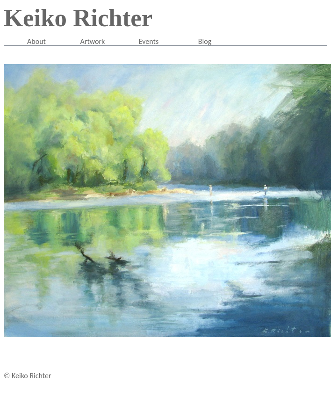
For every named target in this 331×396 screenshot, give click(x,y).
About (36, 41)
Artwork (92, 41)
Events (148, 41)
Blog (204, 41)
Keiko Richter (78, 17)
